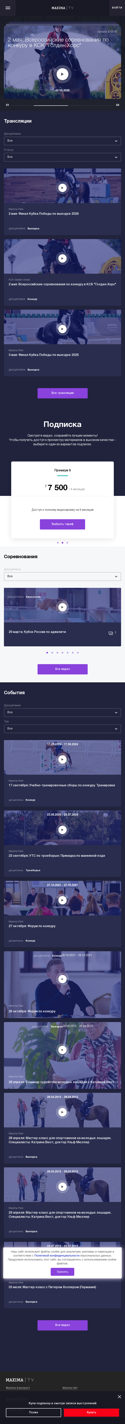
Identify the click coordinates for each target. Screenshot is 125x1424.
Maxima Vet (70, 1388)
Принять (62, 1272)
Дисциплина (12, 134)
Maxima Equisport (18, 1388)
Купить (91, 1412)
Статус (9, 150)
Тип (6, 722)
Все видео (62, 669)
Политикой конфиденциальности (57, 1255)
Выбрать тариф (63, 524)
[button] (58, 543)
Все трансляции (62, 393)
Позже (33, 1412)
